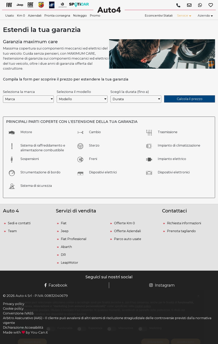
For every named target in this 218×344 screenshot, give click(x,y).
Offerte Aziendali (127, 231)
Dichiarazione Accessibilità (23, 327)
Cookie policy (13, 308)
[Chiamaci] (178, 5)
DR (63, 255)
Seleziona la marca (19, 92)
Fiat (64, 223)
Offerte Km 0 (124, 223)
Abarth (66, 247)
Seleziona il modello (74, 92)
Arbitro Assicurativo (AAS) (22, 318)
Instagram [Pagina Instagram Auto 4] (162, 285)
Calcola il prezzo (189, 99)
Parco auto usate (127, 239)
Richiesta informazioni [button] (184, 223)
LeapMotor (69, 263)
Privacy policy (13, 304)
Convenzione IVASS (18, 313)
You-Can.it (39, 332)
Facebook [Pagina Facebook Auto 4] (56, 285)
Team (12, 231)
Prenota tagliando (181, 231)
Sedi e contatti (19, 223)
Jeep (65, 231)
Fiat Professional (73, 239)
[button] (187, 5)
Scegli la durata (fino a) (129, 92)
